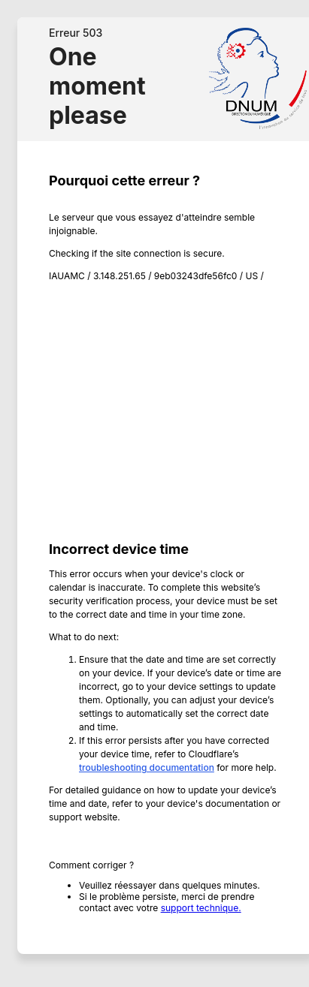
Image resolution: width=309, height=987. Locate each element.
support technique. (201, 907)
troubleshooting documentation (146, 767)
